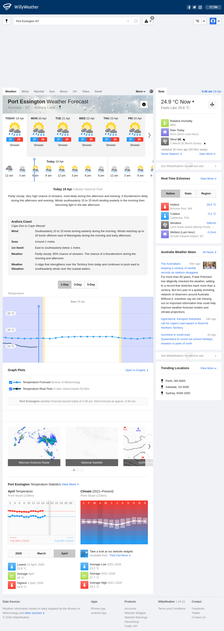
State (188, 193)
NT (27, 107)
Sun (52, 91)
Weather (10, 91)
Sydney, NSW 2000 (178, 393)
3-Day (78, 284)
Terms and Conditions (172, 608)
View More (206, 153)
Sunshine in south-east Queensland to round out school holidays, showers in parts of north (188, 339)
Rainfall (39, 91)
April (64, 553)
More (139, 91)
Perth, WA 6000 (176, 380)
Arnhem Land (44, 107)
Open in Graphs (135, 370)
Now (161, 91)
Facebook (198, 608)
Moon (64, 91)
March (41, 553)
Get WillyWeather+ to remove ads (182, 166)
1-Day (64, 284)
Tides (85, 91)
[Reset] (128, 21)
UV (75, 91)
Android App (99, 613)
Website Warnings (135, 617)
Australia (14, 107)
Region (206, 193)
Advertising (131, 621)
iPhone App (98, 608)
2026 (18, 553)
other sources (33, 613)
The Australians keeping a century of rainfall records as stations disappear (188, 288)
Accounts (130, 608)
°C (197, 21)
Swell (98, 91)
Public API (130, 626)
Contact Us (199, 617)
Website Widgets (135, 613)
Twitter (196, 613)
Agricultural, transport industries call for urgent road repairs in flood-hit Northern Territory (188, 323)
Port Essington (60, 107)
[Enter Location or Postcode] (76, 21)
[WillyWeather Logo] (23, 7)
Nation (170, 193)
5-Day (91, 284)
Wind (25, 91)
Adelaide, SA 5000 (177, 387)
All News (208, 252)
